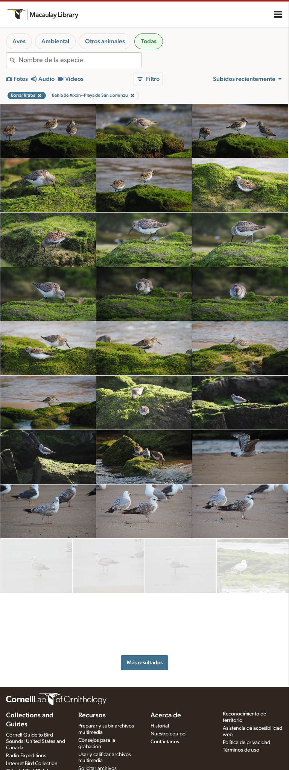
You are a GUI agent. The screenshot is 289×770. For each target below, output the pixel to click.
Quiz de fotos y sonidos (104, 747)
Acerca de (166, 672)
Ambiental (55, 41)
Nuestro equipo (168, 690)
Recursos (92, 672)
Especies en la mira (99, 739)
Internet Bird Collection (32, 720)
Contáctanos (165, 698)
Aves (19, 41)
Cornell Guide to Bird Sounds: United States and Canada (35, 698)
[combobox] (79, 60)
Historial (160, 682)
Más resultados (145, 598)
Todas (149, 41)
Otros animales (105, 41)
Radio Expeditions (26, 712)
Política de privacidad (246, 699)
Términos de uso (241, 706)
